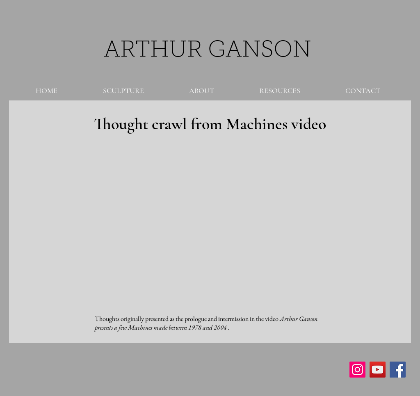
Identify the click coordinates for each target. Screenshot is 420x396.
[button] (123, 90)
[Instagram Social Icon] (357, 370)
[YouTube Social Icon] (378, 370)
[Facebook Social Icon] (398, 370)
